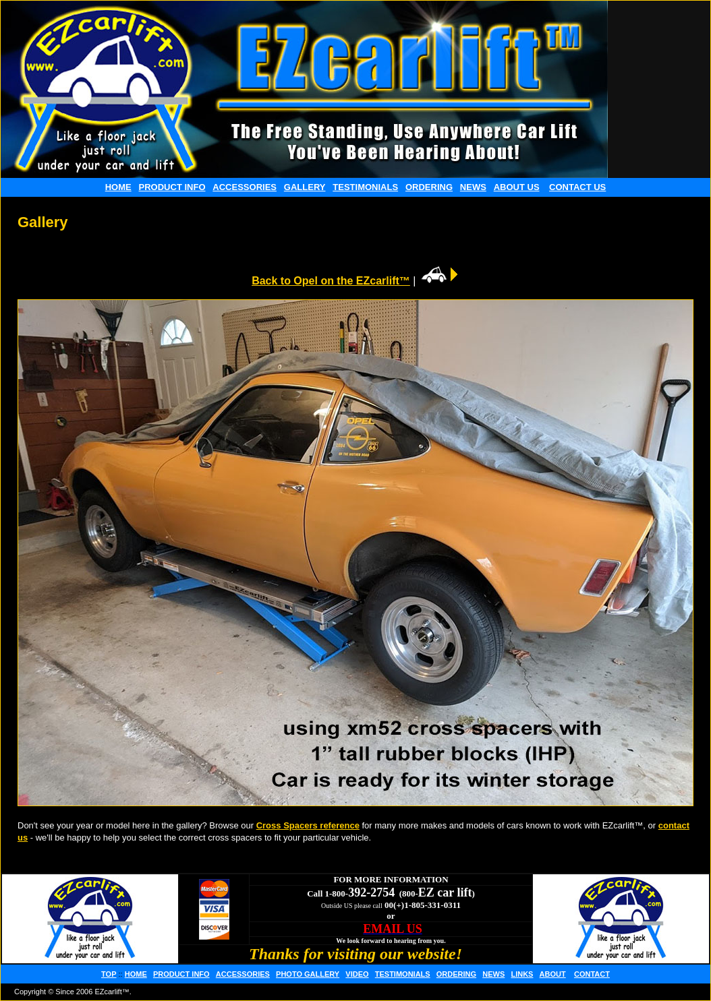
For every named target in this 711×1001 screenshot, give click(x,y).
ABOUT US (517, 187)
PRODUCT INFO (172, 187)
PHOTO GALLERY (307, 974)
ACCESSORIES (244, 187)
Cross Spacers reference (308, 825)
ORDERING (429, 187)
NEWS (473, 187)
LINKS (522, 974)
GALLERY (305, 187)
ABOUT (553, 974)
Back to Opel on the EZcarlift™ (331, 280)
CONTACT (592, 974)
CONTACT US (577, 187)
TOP (108, 974)
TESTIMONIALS (365, 187)
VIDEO (356, 974)
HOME (118, 187)
